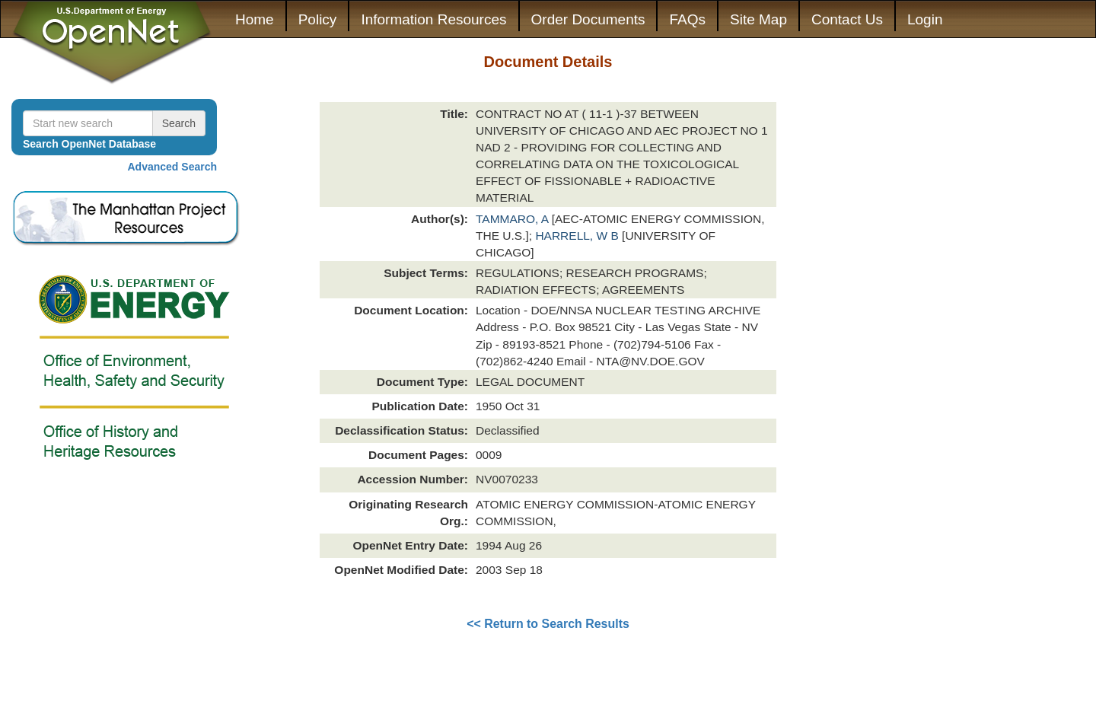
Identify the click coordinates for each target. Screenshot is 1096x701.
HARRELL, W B (578, 235)
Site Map (758, 19)
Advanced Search (173, 167)
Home (254, 19)
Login (925, 19)
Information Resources (433, 19)
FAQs (687, 19)
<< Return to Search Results (548, 623)
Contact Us (847, 19)
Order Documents (588, 19)
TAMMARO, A (514, 218)
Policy (317, 19)
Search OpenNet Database (89, 144)
